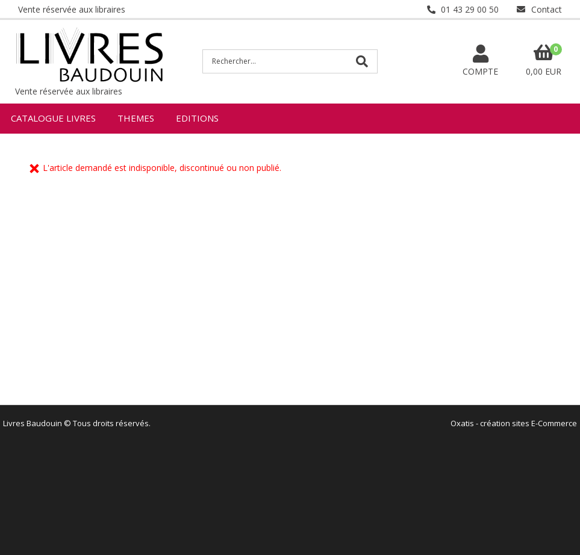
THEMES (135, 118)
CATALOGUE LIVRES (53, 118)
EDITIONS (197, 118)
